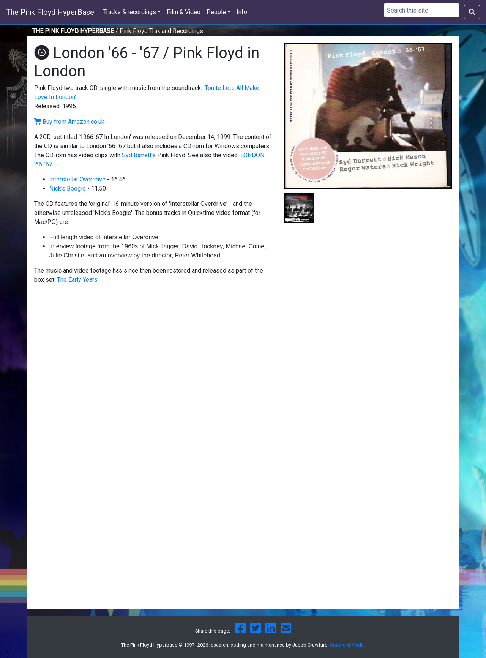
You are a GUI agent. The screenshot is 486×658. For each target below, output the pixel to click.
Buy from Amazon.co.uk (73, 121)
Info (242, 12)
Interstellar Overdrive (77, 179)
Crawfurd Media (347, 645)
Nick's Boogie (67, 188)
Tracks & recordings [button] (129, 12)
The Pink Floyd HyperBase (50, 12)
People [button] (216, 12)
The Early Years (77, 279)
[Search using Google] (421, 10)
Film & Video (183, 12)
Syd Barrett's (139, 155)
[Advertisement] (368, 285)
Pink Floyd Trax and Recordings (161, 31)
